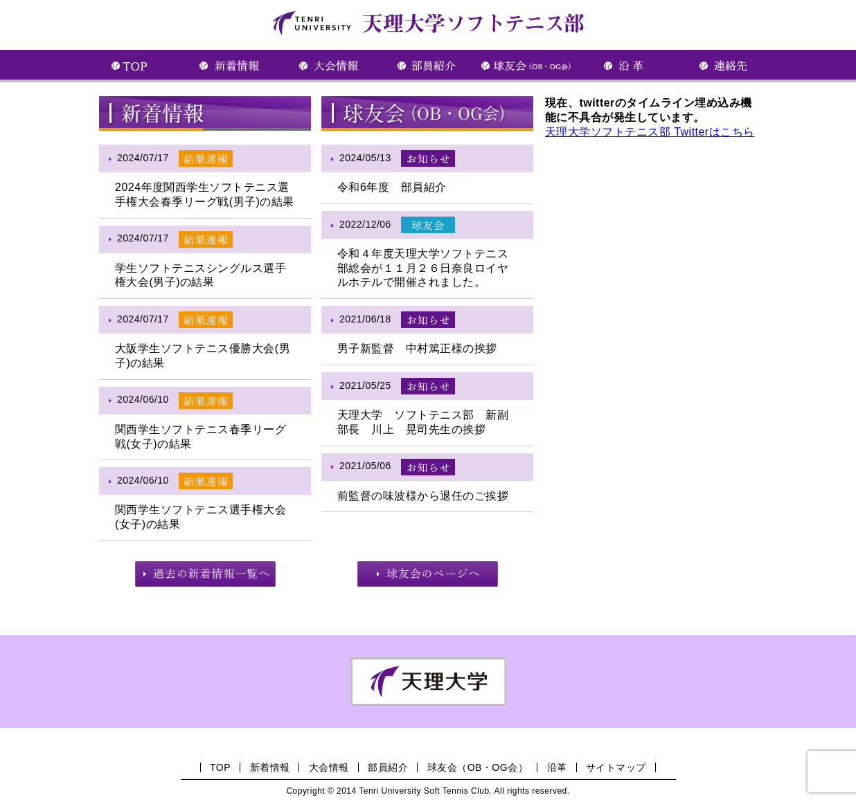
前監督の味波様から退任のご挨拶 (422, 496)
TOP (220, 767)
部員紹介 (388, 767)
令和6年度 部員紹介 (392, 187)
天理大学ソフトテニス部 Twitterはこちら (650, 132)
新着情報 (270, 767)
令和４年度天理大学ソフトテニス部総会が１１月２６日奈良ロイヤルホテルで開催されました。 (422, 268)
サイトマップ (616, 767)
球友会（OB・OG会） (477, 767)
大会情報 (329, 767)
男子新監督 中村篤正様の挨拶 (417, 348)
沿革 (557, 767)
